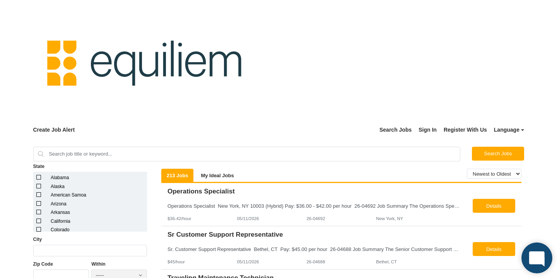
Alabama (60, 177)
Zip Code (43, 264)
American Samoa (68, 195)
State (38, 166)
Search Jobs (395, 130)
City (37, 239)
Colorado (60, 229)
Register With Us (465, 130)
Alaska (58, 186)
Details (494, 206)
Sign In (428, 130)
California (60, 221)
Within (98, 264)
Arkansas (60, 212)
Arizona (59, 204)
